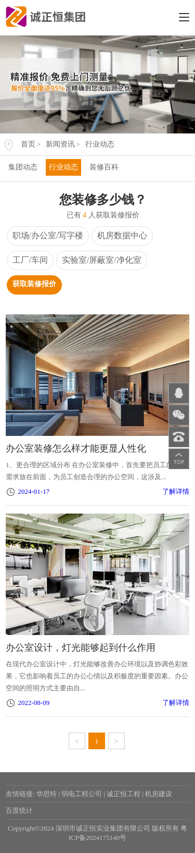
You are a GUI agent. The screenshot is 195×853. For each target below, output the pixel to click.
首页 (28, 144)
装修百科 (104, 167)
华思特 (46, 794)
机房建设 (158, 794)
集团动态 (22, 167)
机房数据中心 (122, 235)
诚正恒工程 (123, 794)
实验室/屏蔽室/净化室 (101, 259)
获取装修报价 (34, 284)
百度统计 (19, 810)
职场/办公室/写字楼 (48, 235)
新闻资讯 (60, 144)
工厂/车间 (30, 259)
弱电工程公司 (81, 794)
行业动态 (99, 144)
